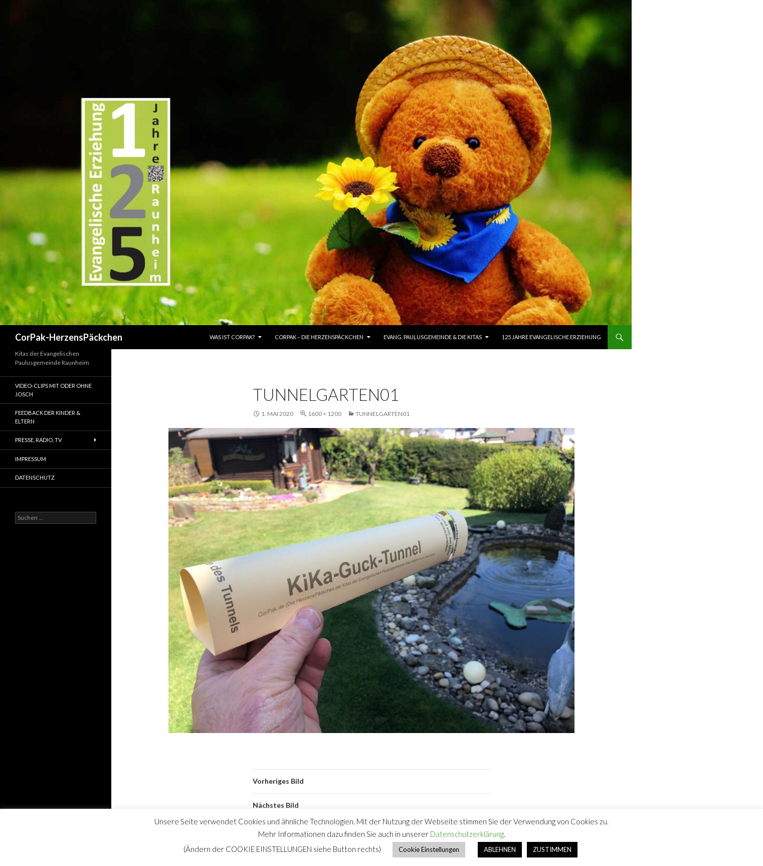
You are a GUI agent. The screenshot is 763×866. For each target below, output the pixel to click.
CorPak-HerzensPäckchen (68, 337)
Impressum (30, 459)
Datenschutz (35, 477)
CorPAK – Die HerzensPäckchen (319, 337)
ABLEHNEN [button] (500, 849)
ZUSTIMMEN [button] (552, 849)
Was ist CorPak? (232, 337)
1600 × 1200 (324, 413)
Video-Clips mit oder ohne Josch (53, 389)
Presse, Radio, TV (38, 440)
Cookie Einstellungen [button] (429, 849)
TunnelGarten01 (382, 413)
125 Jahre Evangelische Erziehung (551, 337)
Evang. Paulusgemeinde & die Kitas (433, 337)
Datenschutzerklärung (467, 833)
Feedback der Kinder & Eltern (47, 416)
